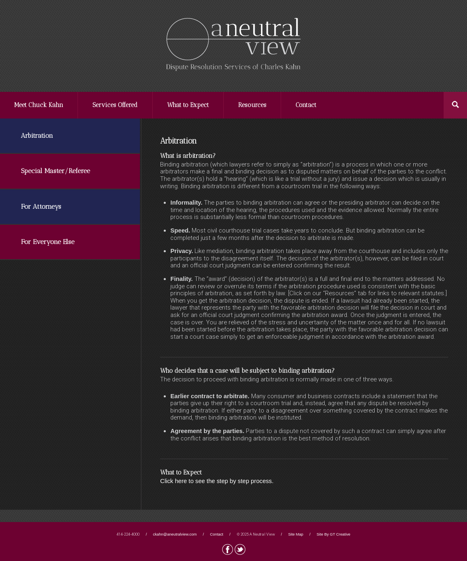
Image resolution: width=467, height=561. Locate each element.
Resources (252, 105)
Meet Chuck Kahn (38, 105)
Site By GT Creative (333, 534)
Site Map (295, 534)
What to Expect (188, 105)
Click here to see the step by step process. (216, 481)
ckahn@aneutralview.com (175, 534)
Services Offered (114, 105)
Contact (305, 105)
